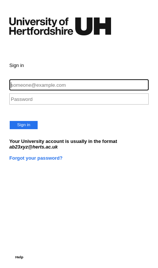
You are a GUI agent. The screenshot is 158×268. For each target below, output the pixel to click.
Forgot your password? (36, 158)
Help (19, 257)
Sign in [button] (23, 124)
